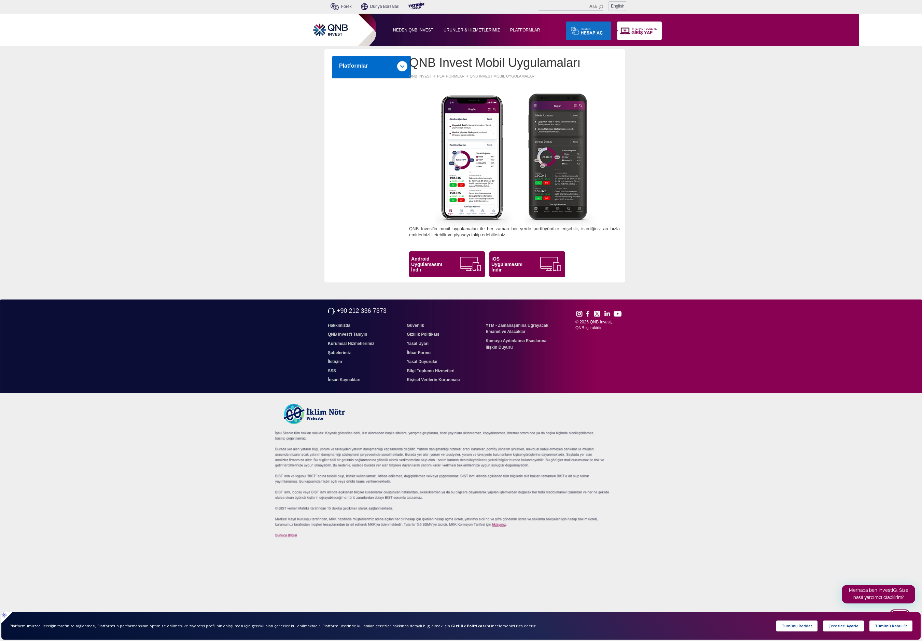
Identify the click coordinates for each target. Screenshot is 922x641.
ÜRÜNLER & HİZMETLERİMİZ (472, 30)
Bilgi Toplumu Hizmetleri (431, 370)
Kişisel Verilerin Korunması (433, 379)
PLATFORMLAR (525, 30)
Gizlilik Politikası (423, 334)
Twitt (600, 313)
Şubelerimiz (339, 352)
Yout (617, 313)
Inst (579, 313)
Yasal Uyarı (418, 343)
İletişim (335, 361)
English (617, 6)
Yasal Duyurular (422, 361)
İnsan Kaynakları (344, 379)
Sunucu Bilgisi (293, 537)
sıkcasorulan (490, 527)
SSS (332, 370)
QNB (579, 327)
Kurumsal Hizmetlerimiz (351, 343)
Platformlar (373, 66)
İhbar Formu (419, 352)
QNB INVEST (420, 76)
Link (607, 313)
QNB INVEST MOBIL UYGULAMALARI (503, 76)
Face (590, 313)
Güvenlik (415, 325)
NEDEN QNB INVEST (413, 30)
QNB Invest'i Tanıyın (347, 334)
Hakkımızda (339, 325)
